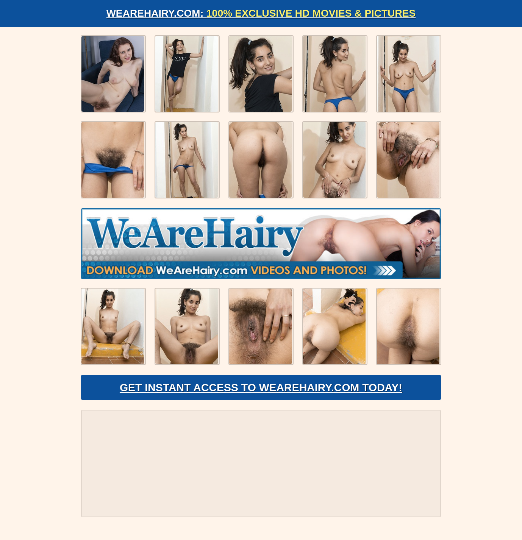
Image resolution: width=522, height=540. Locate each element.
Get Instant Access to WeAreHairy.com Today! (261, 392)
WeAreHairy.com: (261, 13)
